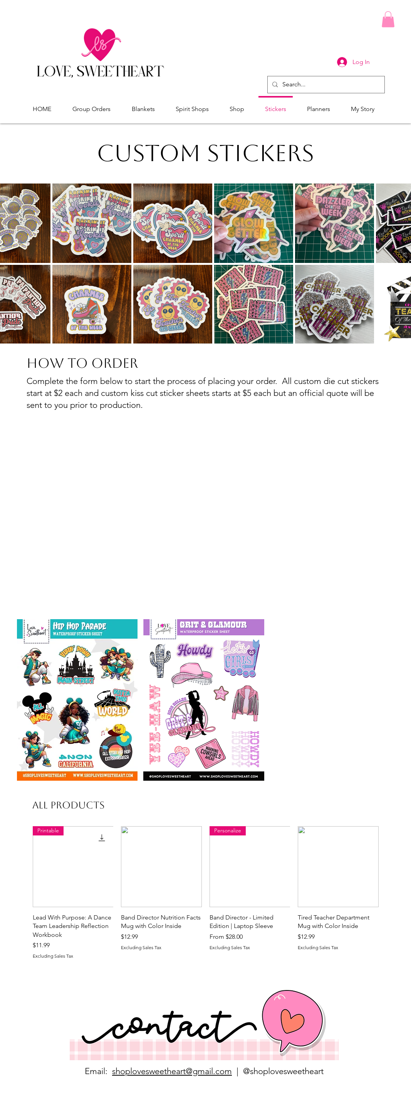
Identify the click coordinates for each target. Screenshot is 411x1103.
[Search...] (325, 84)
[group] (205, 893)
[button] (388, 19)
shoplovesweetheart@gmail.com (172, 1071)
